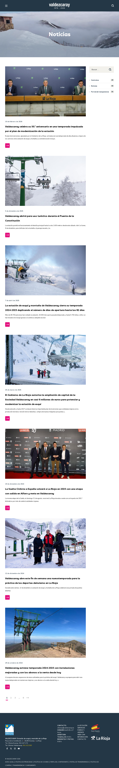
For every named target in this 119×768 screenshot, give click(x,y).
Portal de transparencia (102, 92)
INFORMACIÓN (82, 737)
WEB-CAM (81, 735)
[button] (112, 5)
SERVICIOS (81, 728)
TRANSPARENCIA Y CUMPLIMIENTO (24, 765)
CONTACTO (81, 739)
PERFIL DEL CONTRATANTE (59, 762)
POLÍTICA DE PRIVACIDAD (24, 762)
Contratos (102, 80)
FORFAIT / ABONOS (81, 731)
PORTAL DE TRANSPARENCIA (79, 762)
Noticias (102, 86)
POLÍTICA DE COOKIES (41, 762)
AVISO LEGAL (9, 762)
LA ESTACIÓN (82, 726)
